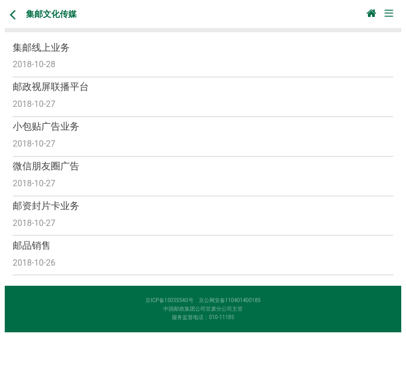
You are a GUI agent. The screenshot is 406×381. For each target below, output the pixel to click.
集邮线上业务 (41, 47)
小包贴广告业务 (46, 126)
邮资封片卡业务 (46, 205)
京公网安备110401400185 (232, 300)
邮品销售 (32, 245)
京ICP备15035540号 (172, 300)
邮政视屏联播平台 (51, 86)
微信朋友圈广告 (46, 165)
